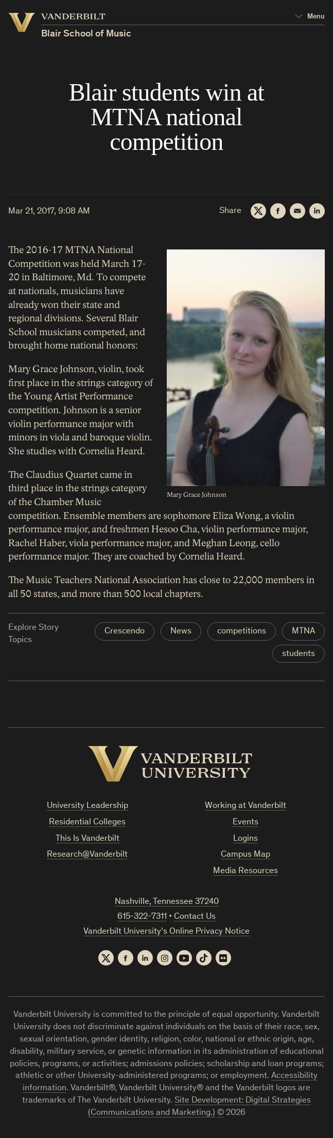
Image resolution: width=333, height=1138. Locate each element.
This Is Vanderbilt (87, 839)
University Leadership (87, 806)
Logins (245, 839)
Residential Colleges (87, 822)
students (298, 654)
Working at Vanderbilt (245, 806)
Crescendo (124, 631)
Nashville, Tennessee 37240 (167, 902)
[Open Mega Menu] (310, 17)
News (180, 631)
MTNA (303, 631)
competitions (241, 631)
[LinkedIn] (317, 211)
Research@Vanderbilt (87, 855)
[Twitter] (258, 211)
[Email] (297, 211)
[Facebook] (278, 211)
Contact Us (195, 917)
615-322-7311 (142, 917)
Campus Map (245, 855)
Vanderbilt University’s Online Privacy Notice (166, 932)
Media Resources (245, 871)
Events (245, 822)
